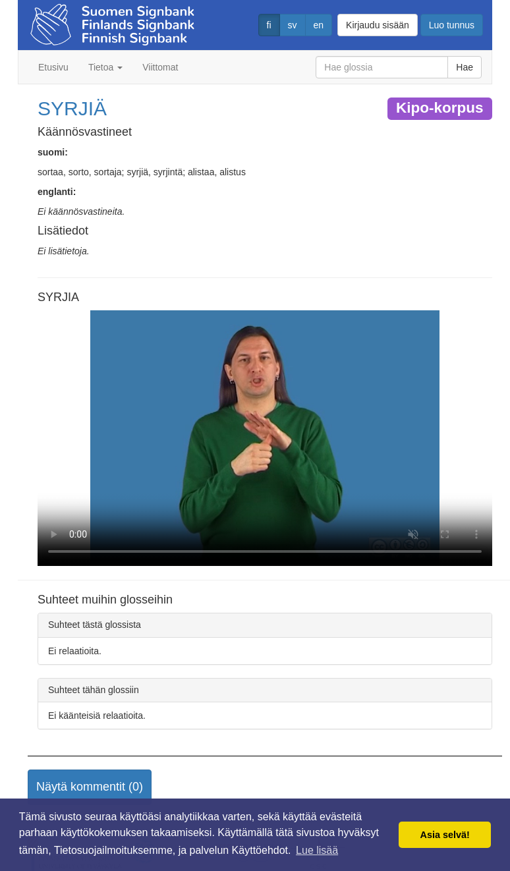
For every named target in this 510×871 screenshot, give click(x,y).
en (319, 25)
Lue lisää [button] (317, 850)
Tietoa (105, 67)
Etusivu (53, 67)
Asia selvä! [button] (445, 834)
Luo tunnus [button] (451, 25)
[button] (90, 787)
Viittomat (160, 67)
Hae (464, 67)
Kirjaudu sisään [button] (377, 25)
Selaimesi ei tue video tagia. (265, 438)
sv (292, 25)
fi (269, 25)
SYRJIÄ (72, 108)
